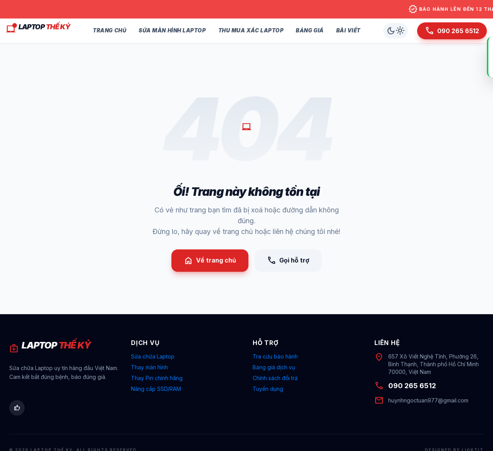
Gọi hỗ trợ (288, 260)
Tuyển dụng (268, 388)
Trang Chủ (109, 30)
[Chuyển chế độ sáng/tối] (395, 31)
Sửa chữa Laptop (152, 356)
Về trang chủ (210, 260)
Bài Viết (348, 30)
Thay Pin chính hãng (157, 378)
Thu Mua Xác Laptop (251, 30)
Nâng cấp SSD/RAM (156, 388)
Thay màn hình (149, 367)
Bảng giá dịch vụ (274, 367)
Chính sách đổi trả (275, 378)
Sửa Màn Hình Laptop (172, 30)
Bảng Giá (310, 30)
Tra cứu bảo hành (275, 356)
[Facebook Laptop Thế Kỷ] (17, 408)
